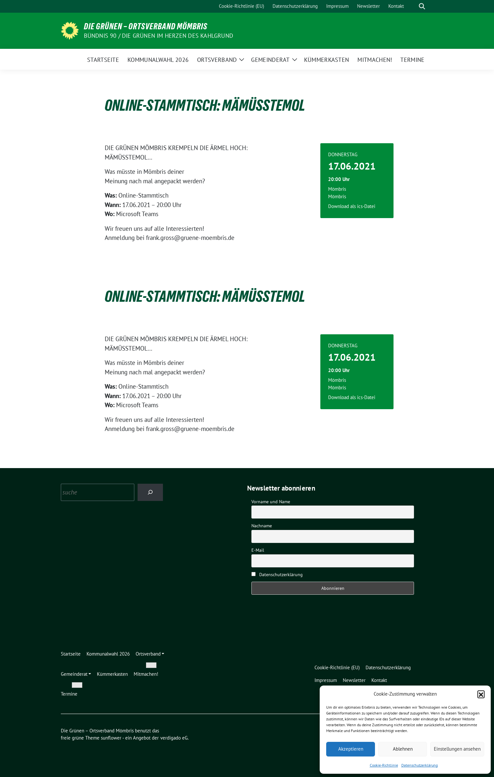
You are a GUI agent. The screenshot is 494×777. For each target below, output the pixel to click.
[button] (481, 694)
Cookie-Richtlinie (384, 765)
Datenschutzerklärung (419, 765)
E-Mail (257, 550)
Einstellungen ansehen (457, 749)
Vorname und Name (270, 502)
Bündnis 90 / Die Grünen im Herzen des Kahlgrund (158, 35)
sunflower (111, 738)
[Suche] (413, 6)
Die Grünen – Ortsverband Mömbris (145, 26)
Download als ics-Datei (351, 206)
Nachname (261, 526)
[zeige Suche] (422, 6)
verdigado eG (174, 738)
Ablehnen (403, 749)
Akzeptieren (350, 749)
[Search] (150, 492)
